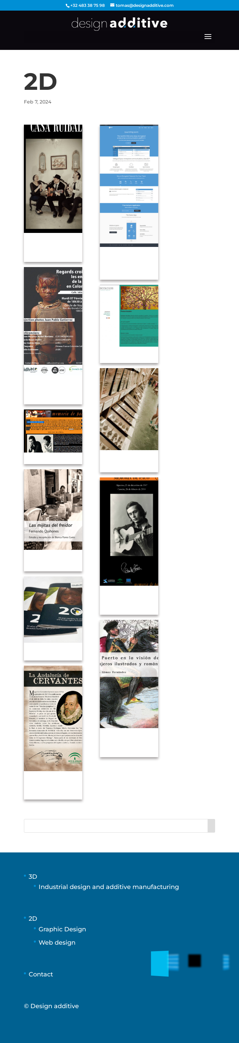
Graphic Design (62, 929)
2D (33, 918)
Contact (41, 974)
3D (33, 876)
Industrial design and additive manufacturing (109, 887)
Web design (57, 942)
